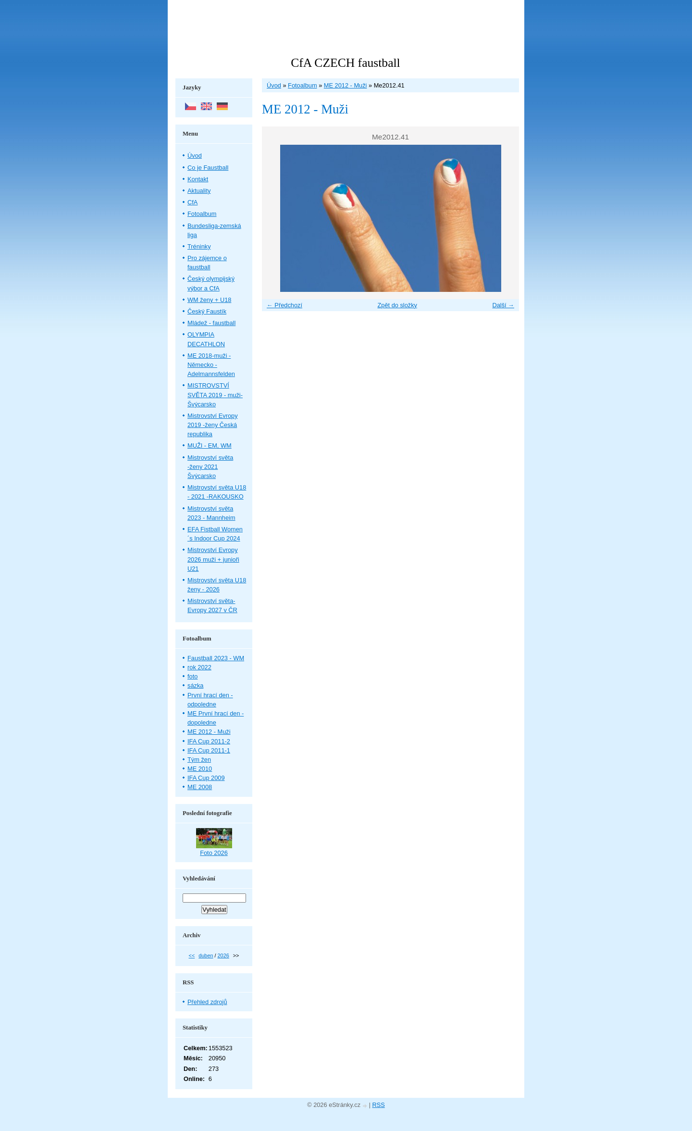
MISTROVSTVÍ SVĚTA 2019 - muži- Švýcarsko (215, 394)
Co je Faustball (207, 167)
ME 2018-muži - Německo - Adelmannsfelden (211, 364)
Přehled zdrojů (207, 1001)
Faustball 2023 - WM (215, 658)
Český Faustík (206, 311)
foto (192, 676)
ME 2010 (199, 768)
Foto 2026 (214, 852)
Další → (503, 305)
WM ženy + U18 (209, 299)
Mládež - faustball (211, 323)
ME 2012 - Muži (345, 85)
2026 (223, 955)
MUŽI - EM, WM (209, 445)
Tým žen (199, 759)
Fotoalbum (302, 85)
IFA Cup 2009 (206, 777)
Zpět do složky (397, 305)
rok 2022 (199, 667)
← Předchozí (284, 305)
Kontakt (197, 179)
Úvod (274, 85)
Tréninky (199, 246)
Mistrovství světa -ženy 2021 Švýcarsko (210, 466)
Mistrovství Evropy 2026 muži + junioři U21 (213, 559)
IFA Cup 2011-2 (208, 741)
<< (192, 955)
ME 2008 (199, 787)
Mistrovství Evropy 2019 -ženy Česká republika (212, 425)
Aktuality (198, 190)
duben (205, 955)
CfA (192, 202)
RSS (378, 1104)
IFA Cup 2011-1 (208, 750)
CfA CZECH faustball (345, 63)
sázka (195, 685)
